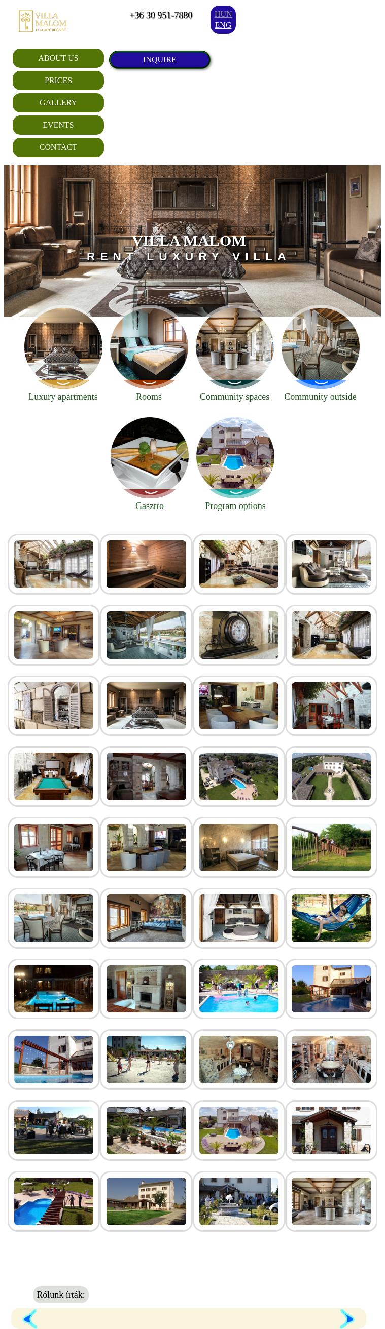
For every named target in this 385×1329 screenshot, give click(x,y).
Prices (58, 80)
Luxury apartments (63, 353)
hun (223, 14)
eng (223, 25)
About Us (58, 58)
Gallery (58, 102)
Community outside (320, 353)
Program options (235, 462)
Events (58, 125)
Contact (58, 147)
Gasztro (150, 462)
